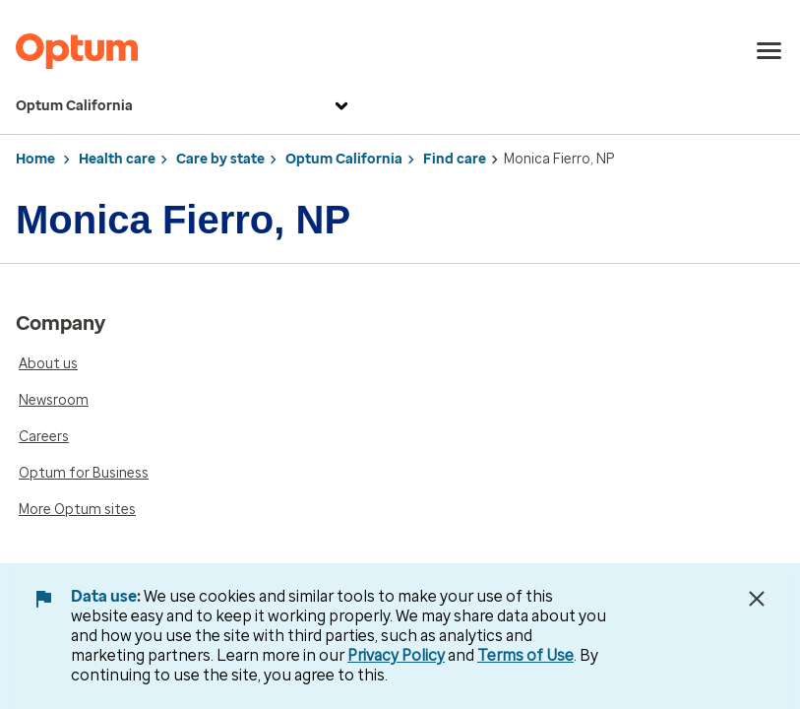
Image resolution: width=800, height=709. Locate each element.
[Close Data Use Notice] (757, 599)
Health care (117, 159)
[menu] (769, 51)
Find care (454, 159)
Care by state (220, 159)
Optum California (184, 106)
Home (35, 159)
